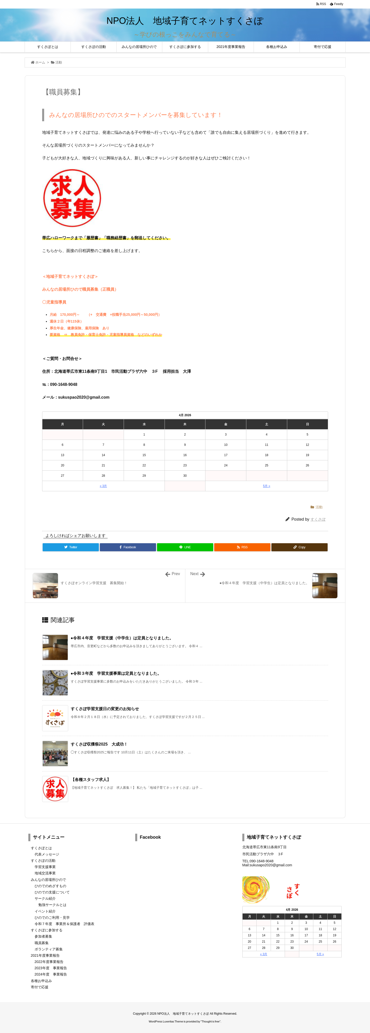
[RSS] (242, 547)
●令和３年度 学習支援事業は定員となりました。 (116, 673)
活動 (58, 62)
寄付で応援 (39, 987)
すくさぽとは (41, 848)
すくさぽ (318, 519)
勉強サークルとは (52, 905)
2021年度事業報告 (45, 955)
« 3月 (103, 486)
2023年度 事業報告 (51, 968)
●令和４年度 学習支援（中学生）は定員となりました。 (122, 638)
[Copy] (299, 547)
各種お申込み (41, 981)
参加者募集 (43, 936)
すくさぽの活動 (43, 861)
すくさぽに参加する (46, 930)
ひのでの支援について (52, 892)
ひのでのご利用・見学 (52, 918)
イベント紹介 (45, 911)
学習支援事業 (45, 867)
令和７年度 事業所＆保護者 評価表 (64, 924)
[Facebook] (128, 547)
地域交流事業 (45, 873)
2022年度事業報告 (49, 962)
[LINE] (185, 547)
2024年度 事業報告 (51, 974)
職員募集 (42, 943)
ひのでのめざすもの (50, 886)
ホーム (40, 62)
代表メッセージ (47, 854)
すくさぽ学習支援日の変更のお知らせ (105, 709)
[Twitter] (71, 547)
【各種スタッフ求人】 (91, 779)
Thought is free (210, 1021)
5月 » (266, 486)
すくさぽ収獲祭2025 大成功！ (99, 744)
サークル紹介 (45, 898)
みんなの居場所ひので (48, 880)
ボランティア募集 (49, 949)
